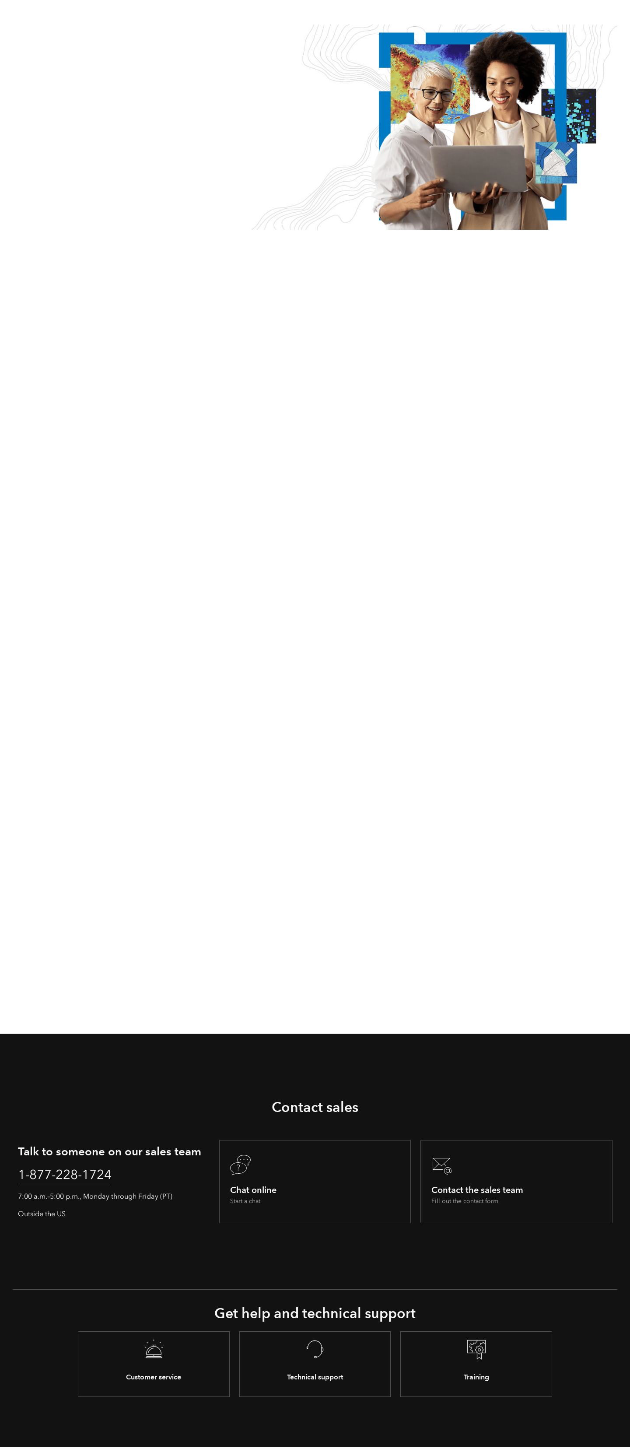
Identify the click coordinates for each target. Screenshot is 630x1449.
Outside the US (42, 1215)
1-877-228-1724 (70, 1175)
